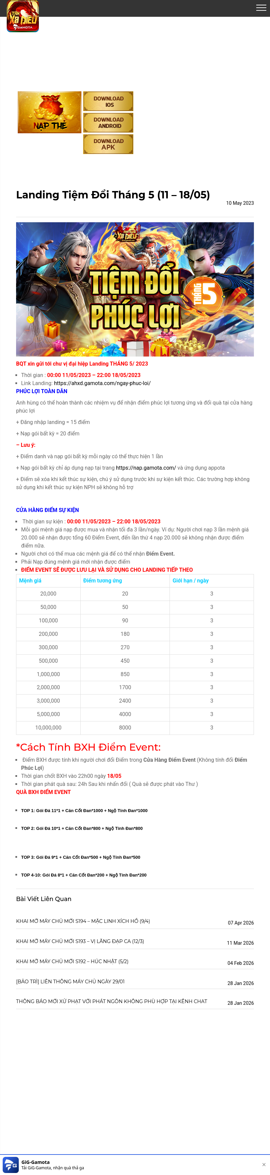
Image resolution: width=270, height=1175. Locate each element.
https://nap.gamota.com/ (145, 468)
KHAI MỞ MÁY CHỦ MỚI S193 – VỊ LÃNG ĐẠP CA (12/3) (80, 941)
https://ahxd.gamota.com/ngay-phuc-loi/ (102, 383)
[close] (264, 1165)
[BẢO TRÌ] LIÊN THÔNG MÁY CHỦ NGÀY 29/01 (70, 982)
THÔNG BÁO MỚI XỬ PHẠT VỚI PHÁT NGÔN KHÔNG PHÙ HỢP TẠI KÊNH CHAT (111, 1001)
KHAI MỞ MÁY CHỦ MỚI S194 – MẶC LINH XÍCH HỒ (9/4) (83, 921)
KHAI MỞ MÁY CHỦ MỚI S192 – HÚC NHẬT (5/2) (72, 961)
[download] (243, 1165)
